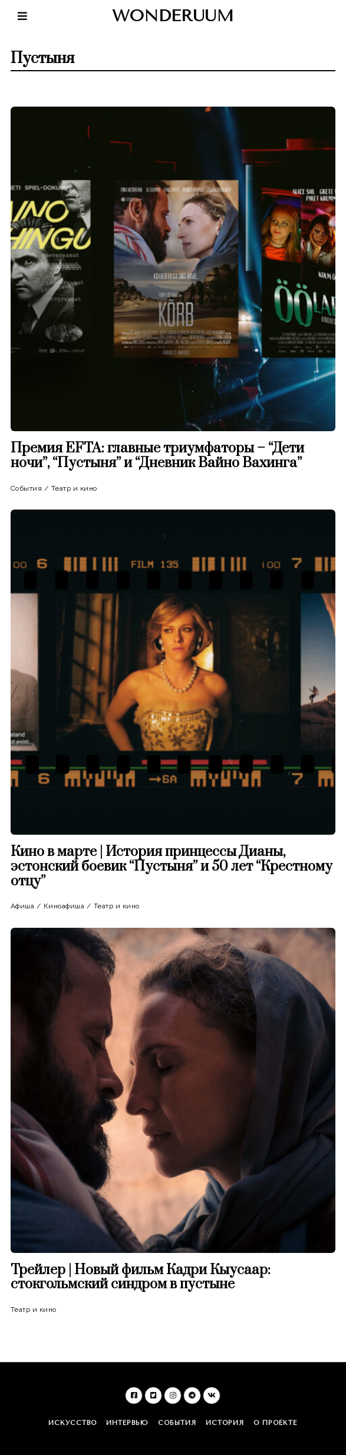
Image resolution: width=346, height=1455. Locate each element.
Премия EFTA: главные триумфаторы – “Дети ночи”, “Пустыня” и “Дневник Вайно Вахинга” (157, 456)
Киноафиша (64, 906)
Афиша (23, 906)
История (225, 1423)
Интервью (127, 1423)
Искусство (72, 1423)
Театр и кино (74, 488)
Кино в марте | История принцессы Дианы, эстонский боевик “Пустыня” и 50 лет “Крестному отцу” (171, 867)
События (26, 488)
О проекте (275, 1423)
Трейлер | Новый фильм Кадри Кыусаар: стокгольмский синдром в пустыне (141, 1278)
